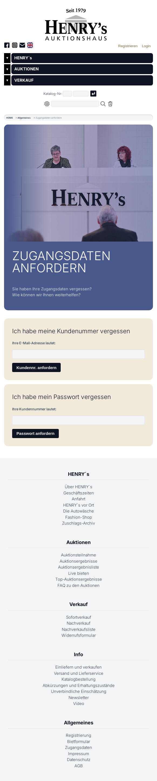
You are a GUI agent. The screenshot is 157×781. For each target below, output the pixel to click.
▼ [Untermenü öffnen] (7, 58)
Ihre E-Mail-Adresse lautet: (34, 343)
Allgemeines (24, 117)
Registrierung (78, 735)
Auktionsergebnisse (78, 561)
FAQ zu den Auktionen (78, 585)
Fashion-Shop (78, 517)
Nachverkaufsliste (78, 629)
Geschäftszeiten (78, 493)
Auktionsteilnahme (78, 555)
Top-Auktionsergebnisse (78, 579)
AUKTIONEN (26, 68)
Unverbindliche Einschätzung (78, 691)
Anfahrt (78, 498)
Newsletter (79, 697)
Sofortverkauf (78, 617)
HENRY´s (23, 57)
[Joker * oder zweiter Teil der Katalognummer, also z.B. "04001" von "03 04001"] (81, 94)
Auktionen (78, 542)
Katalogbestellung (78, 679)
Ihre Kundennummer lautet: (34, 409)
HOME (9, 117)
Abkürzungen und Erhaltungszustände (79, 685)
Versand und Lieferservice (78, 673)
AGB (78, 765)
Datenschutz (78, 759)
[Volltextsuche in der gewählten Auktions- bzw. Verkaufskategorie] (75, 103)
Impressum (78, 753)
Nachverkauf (78, 623)
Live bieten (78, 573)
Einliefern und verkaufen (78, 667)
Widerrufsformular (79, 635)
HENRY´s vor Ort (78, 505)
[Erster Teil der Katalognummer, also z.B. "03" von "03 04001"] (67, 94)
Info (78, 654)
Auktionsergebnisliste (78, 567)
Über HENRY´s (78, 486)
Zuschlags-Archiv (78, 523)
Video (78, 703)
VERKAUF (24, 80)
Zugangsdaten (78, 747)
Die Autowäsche (78, 511)
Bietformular (78, 741)
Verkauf (78, 604)
